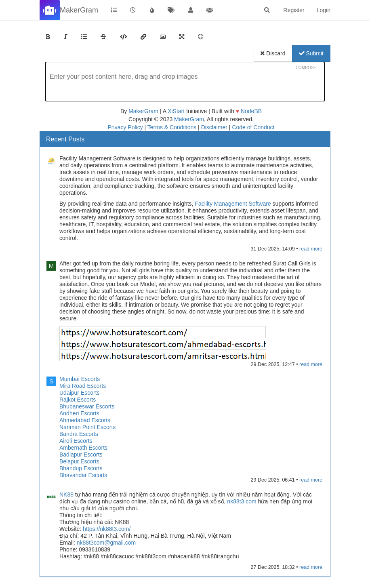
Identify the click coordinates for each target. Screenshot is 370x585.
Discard (273, 53)
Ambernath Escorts (83, 447)
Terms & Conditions (171, 127)
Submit (311, 53)
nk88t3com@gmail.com (106, 542)
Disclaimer (214, 127)
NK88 (66, 494)
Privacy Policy (125, 127)
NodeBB (251, 111)
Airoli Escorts (75, 441)
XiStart (176, 111)
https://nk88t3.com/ (106, 529)
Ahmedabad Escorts (84, 420)
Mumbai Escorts (79, 379)
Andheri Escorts (79, 413)
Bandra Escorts (78, 434)
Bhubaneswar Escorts (86, 406)
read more (310, 249)
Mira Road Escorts (82, 386)
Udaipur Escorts (79, 392)
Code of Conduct (253, 127)
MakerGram (143, 111)
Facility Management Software (233, 203)
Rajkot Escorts (77, 399)
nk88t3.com (241, 501)
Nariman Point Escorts (87, 427)
